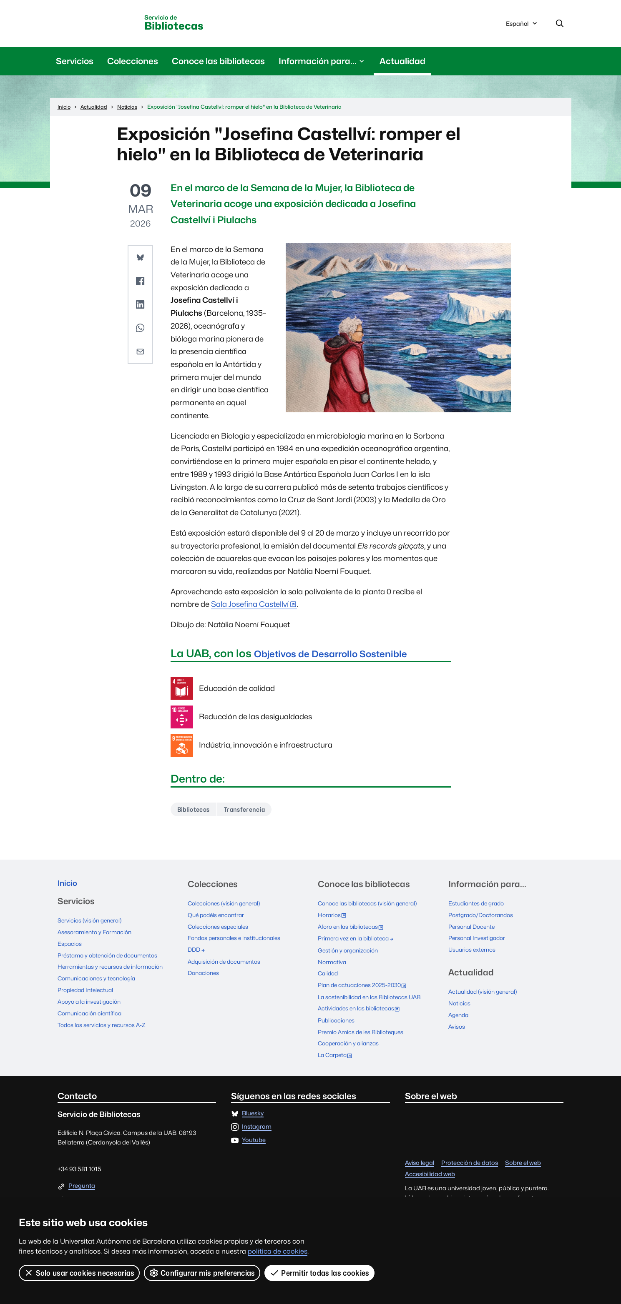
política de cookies (277, 1251)
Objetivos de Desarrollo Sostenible (344, 654)
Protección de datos (469, 1160)
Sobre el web (523, 1160)
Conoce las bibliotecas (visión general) (371, 906)
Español (522, 26)
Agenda (459, 1015)
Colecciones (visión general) (227, 906)
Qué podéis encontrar (218, 917)
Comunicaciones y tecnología (99, 981)
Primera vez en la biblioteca (359, 940)
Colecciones (132, 62)
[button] (140, 259)
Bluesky (253, 1111)
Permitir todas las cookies (320, 1273)
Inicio (69, 887)
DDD (197, 951)
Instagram (257, 1124)
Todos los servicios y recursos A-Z (104, 1026)
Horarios (334, 918)
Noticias (459, 1003)
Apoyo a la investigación (92, 1003)
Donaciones (205, 973)
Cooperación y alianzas (351, 1041)
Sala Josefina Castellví (250, 605)
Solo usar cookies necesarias (79, 1273)
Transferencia (251, 811)
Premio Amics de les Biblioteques (364, 1030)
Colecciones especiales (220, 928)
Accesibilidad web (430, 1172)
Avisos (457, 1026)
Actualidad (402, 62)
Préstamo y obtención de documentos (112, 958)
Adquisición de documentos (227, 962)
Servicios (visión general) (92, 925)
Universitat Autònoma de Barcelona (103, 23)
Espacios (70, 947)
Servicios (74, 62)
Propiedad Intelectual (88, 992)
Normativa (333, 962)
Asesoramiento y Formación (97, 936)
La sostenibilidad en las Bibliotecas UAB (373, 996)
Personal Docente (473, 928)
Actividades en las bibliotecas (363, 1008)
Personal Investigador (479, 939)
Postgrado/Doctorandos (483, 917)
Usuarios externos (473, 951)
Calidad (329, 973)
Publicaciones (337, 1018)
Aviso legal (419, 1160)
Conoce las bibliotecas (218, 62)
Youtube (254, 1138)
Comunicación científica (92, 1015)
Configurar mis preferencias (202, 1273)
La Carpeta (338, 1053)
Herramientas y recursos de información (114, 970)
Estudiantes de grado (478, 906)
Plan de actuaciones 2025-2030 (367, 986)
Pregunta (81, 1183)
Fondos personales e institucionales (238, 939)
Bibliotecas (188, 24)
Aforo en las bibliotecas (355, 929)
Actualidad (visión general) (485, 992)
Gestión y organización (350, 951)
